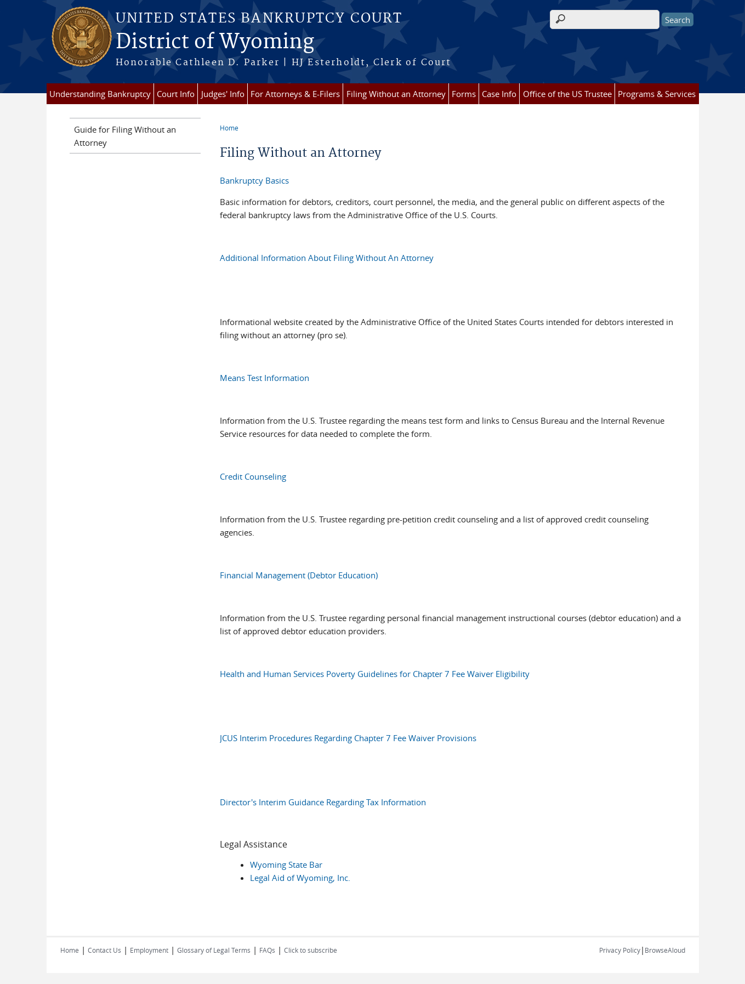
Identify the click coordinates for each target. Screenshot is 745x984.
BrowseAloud (665, 950)
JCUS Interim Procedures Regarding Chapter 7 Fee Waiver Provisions (348, 737)
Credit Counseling (253, 476)
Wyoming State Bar (286, 864)
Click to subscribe (310, 950)
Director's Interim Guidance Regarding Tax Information (323, 802)
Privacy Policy (619, 950)
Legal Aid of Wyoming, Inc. (300, 877)
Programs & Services (657, 93)
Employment (149, 950)
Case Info (499, 93)
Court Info (176, 93)
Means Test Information (264, 377)
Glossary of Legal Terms (214, 950)
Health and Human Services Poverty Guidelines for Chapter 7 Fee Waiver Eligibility (375, 673)
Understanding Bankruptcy (100, 93)
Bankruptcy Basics (254, 180)
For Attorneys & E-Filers (295, 93)
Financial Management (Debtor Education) (299, 575)
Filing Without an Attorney (396, 93)
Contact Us (104, 950)
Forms (464, 93)
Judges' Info (222, 93)
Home (229, 127)
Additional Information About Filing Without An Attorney (327, 257)
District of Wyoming (215, 42)
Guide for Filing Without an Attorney (125, 136)
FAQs (267, 950)
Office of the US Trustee (567, 93)
